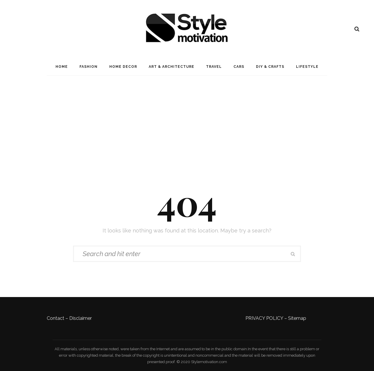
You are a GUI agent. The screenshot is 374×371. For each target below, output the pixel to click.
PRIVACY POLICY (264, 318)
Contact (55, 318)
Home (62, 67)
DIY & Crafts (270, 67)
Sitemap (297, 318)
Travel (214, 67)
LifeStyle (307, 67)
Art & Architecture (171, 67)
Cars (238, 67)
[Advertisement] (187, 120)
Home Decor (123, 67)
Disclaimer (80, 318)
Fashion (88, 67)
